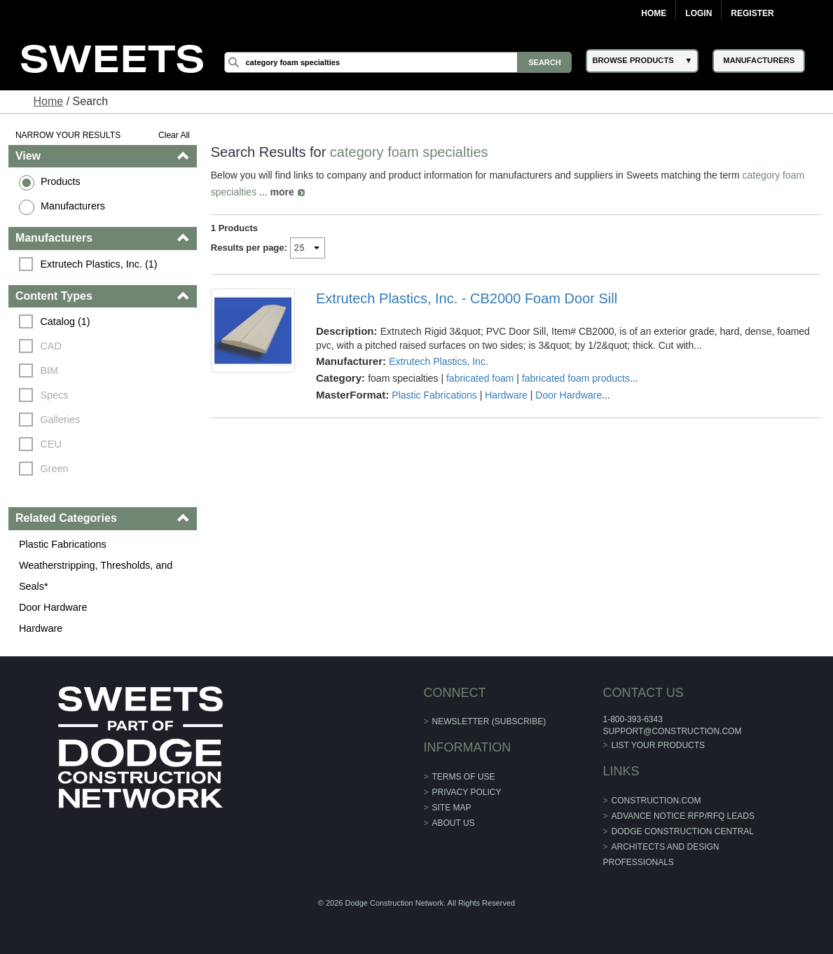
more (282, 192)
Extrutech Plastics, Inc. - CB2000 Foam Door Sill (466, 298)
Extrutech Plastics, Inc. (438, 361)
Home (653, 13)
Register (752, 13)
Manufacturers (73, 206)
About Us (453, 823)
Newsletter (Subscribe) (489, 721)
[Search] (398, 62)
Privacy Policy (467, 792)
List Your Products (658, 745)
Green (54, 468)
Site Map (451, 808)
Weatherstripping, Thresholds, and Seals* (95, 576)
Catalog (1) (65, 321)
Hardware (40, 628)
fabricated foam (480, 378)
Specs (54, 395)
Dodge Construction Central (683, 831)
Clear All (174, 135)
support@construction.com (672, 731)
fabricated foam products (576, 378)
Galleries (60, 419)
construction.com (656, 801)
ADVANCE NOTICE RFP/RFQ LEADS (683, 816)
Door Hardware (53, 607)
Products (61, 181)
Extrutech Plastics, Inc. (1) (98, 264)
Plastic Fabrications (62, 544)
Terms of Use (463, 777)
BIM (49, 370)
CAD (50, 346)
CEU (50, 444)
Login (698, 13)
